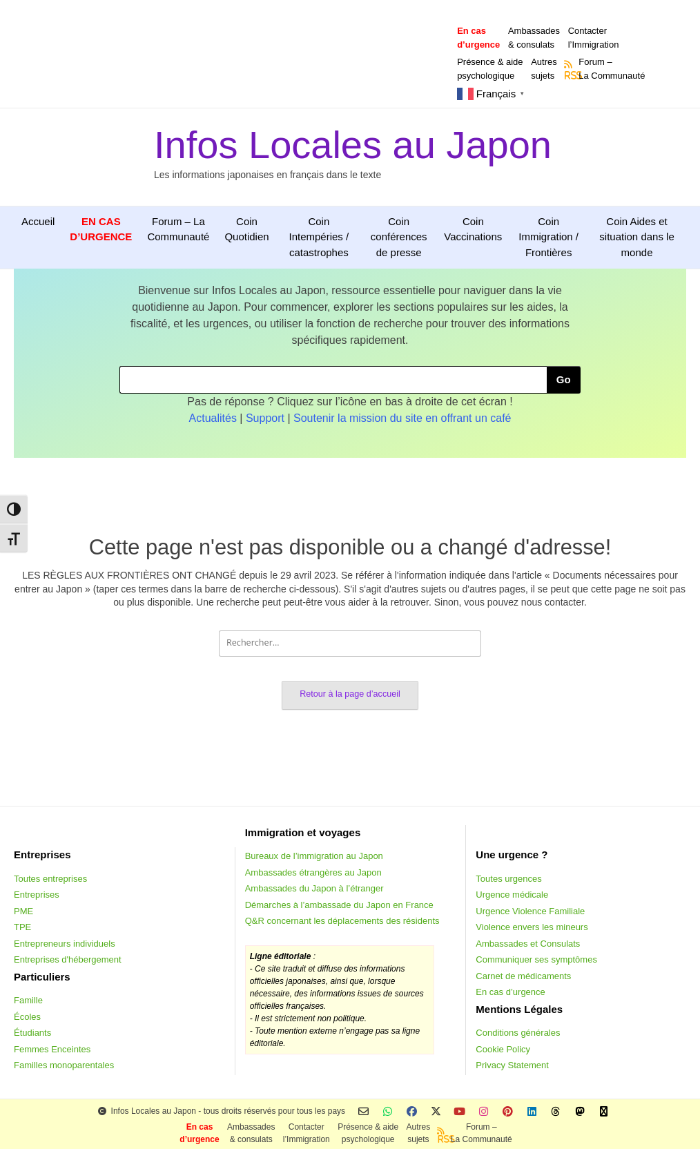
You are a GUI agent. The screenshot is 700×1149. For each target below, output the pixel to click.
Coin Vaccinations (473, 229)
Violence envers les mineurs (531, 927)
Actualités (213, 418)
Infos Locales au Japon (353, 144)
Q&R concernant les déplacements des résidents (342, 921)
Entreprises (36, 894)
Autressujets (544, 69)
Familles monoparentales (64, 1065)
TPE (22, 927)
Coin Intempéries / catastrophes (319, 236)
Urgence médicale (512, 894)
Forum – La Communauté (178, 229)
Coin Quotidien (246, 229)
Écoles (27, 1017)
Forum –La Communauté (612, 69)
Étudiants (32, 1032)
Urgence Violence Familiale (530, 911)
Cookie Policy (503, 1049)
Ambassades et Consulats (528, 943)
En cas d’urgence (510, 992)
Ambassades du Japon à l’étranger (314, 888)
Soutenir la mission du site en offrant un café (402, 418)
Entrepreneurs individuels (64, 943)
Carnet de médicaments (523, 976)
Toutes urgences (508, 878)
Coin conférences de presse (399, 236)
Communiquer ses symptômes (536, 959)
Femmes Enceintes (52, 1049)
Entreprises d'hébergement (67, 959)
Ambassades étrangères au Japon (313, 872)
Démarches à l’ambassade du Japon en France (339, 905)
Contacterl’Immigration (593, 38)
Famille (28, 1000)
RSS (569, 75)
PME (23, 911)
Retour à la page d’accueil (350, 694)
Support (265, 418)
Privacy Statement (512, 1065)
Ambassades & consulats (534, 38)
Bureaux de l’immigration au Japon (314, 856)
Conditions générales (518, 1032)
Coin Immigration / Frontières (548, 236)
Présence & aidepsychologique (490, 69)
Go (563, 379)
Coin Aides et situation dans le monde (636, 236)
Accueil (38, 221)
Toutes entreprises (50, 878)
